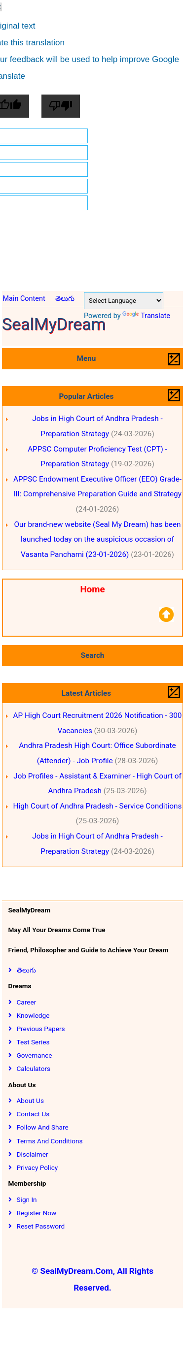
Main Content (23, 298)
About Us (30, 1100)
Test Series (33, 1042)
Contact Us (33, 1114)
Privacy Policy (37, 1167)
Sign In (27, 1199)
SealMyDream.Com (76, 1271)
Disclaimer (32, 1154)
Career (27, 1002)
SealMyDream (54, 324)
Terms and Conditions (50, 1141)
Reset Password (41, 1226)
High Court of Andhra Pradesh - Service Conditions (97, 806)
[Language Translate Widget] (123, 300)
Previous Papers (41, 1029)
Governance (34, 1055)
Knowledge (33, 1015)
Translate (146, 316)
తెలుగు (64, 298)
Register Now (37, 1213)
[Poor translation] (60, 106)
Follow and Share (43, 1127)
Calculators (34, 1068)
